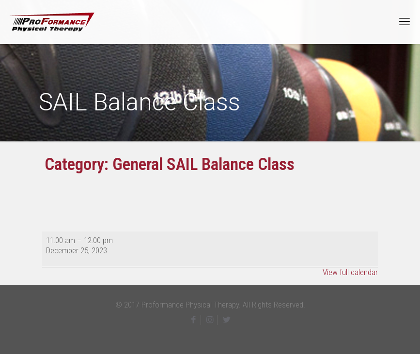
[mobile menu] (404, 22)
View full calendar (350, 272)
